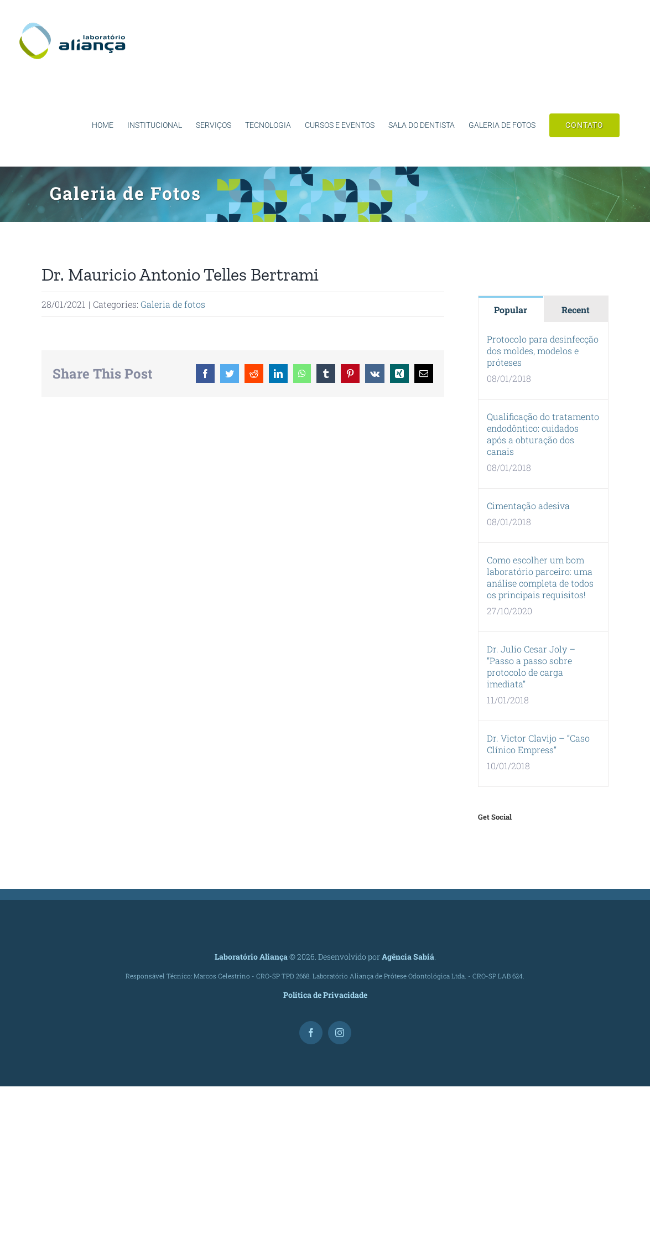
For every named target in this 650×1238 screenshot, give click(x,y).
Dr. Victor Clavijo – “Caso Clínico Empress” (538, 743)
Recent (575, 309)
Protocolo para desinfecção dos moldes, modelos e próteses (543, 350)
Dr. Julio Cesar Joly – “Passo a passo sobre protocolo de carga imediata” (531, 666)
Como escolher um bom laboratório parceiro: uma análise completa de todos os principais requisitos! (540, 577)
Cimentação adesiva (528, 505)
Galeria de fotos (173, 304)
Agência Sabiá (408, 956)
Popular (510, 309)
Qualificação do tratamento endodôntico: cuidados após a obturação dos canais (543, 434)
